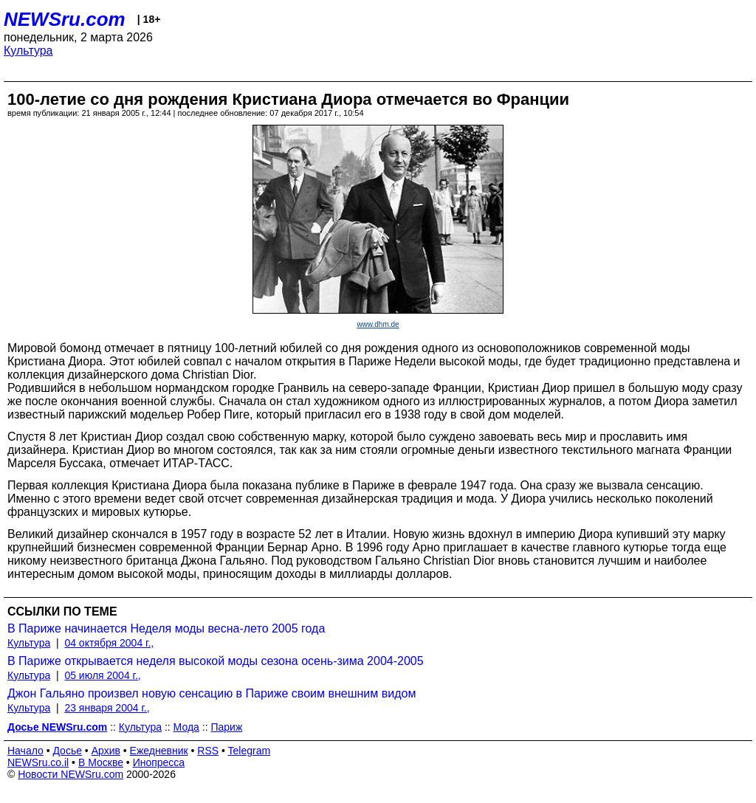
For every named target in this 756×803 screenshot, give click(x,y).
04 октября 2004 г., (109, 643)
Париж (226, 727)
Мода (186, 727)
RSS (208, 751)
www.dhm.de (378, 324)
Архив (106, 751)
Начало (25, 751)
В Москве (100, 762)
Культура (28, 50)
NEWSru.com (65, 19)
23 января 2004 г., (106, 708)
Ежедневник (159, 751)
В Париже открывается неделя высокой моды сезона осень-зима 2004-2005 (215, 661)
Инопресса (159, 762)
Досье (67, 751)
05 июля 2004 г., (102, 675)
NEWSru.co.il (38, 762)
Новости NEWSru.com (70, 774)
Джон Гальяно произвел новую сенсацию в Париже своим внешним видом (211, 693)
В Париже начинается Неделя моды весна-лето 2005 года (166, 628)
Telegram (249, 751)
